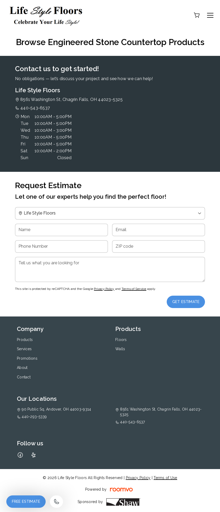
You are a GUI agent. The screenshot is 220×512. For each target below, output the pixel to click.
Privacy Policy (104, 289)
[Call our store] (56, 501)
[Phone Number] (61, 246)
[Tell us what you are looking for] (110, 269)
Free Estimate (26, 501)
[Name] (61, 230)
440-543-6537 (35, 107)
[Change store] (110, 213)
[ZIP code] (158, 246)
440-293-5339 (34, 417)
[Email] (158, 230)
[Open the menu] (210, 15)
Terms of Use (165, 478)
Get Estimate (185, 302)
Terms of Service (134, 289)
